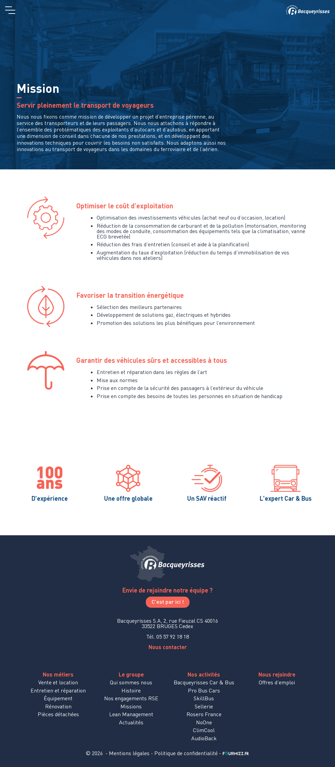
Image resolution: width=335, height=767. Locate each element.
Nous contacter (168, 647)
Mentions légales (129, 753)
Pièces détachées (58, 714)
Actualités (131, 722)
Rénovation (58, 706)
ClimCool (204, 730)
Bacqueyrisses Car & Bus (204, 682)
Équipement (58, 698)
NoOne (204, 722)
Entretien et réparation (58, 690)
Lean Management (131, 714)
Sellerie (204, 706)
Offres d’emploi (277, 682)
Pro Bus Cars (204, 690)
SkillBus (204, 698)
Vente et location (58, 682)
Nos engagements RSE (131, 698)
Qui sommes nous (131, 682)
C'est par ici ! (168, 601)
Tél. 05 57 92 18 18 (167, 636)
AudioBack (204, 738)
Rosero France (203, 714)
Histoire (131, 690)
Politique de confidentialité (186, 753)
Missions (131, 706)
